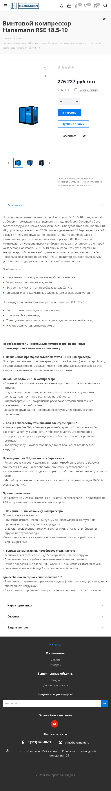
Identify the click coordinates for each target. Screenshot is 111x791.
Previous (9, 163)
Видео (55, 680)
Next (49, 163)
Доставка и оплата (55, 685)
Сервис (55, 659)
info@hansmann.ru (77, 742)
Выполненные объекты (55, 674)
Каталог (55, 644)
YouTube (54, 724)
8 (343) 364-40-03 (39, 742)
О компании (55, 653)
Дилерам (55, 665)
